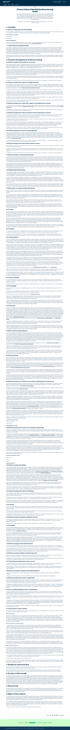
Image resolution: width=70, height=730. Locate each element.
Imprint (25, 728)
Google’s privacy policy (35, 294)
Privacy (22, 728)
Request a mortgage (57, 1)
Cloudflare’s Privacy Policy (21, 530)
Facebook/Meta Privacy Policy (12, 425)
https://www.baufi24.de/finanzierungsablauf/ (31, 87)
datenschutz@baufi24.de (11, 40)
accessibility (36, 728)
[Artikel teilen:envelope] (61, 715)
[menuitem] (63, 1)
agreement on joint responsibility (48, 435)
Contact (12, 4)
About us (17, 4)
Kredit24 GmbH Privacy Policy (28, 106)
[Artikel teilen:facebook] (54, 715)
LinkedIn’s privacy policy (34, 435)
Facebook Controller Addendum (28, 385)
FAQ (9, 4)
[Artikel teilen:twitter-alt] (52, 715)
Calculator (5, 4)
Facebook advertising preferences (19, 408)
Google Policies (54, 267)
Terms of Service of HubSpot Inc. (42, 471)
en (65, 1)
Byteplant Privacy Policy (16, 138)
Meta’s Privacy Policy (24, 388)
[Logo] (6, 1)
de (63, 1)
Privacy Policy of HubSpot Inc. (57, 471)
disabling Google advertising (18, 316)
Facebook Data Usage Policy (33, 406)
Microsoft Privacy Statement (52, 342)
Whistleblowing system (30, 728)
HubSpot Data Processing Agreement (51, 480)
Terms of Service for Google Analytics (44, 318)
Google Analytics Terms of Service (40, 267)
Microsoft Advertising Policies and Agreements (20, 367)
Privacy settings (41, 728)
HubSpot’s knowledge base (46, 472)
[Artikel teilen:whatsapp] (63, 715)
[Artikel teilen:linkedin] (56, 715)
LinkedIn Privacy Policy (10, 463)
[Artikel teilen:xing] (59, 715)
